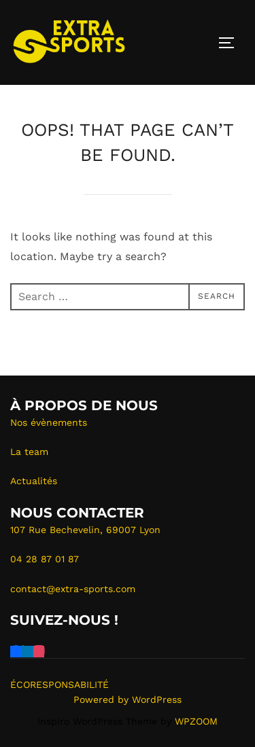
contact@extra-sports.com (72, 588)
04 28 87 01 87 (44, 558)
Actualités (33, 480)
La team (29, 451)
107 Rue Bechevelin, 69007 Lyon (85, 529)
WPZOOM (196, 721)
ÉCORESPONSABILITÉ (59, 684)
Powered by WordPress (127, 699)
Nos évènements (48, 422)
